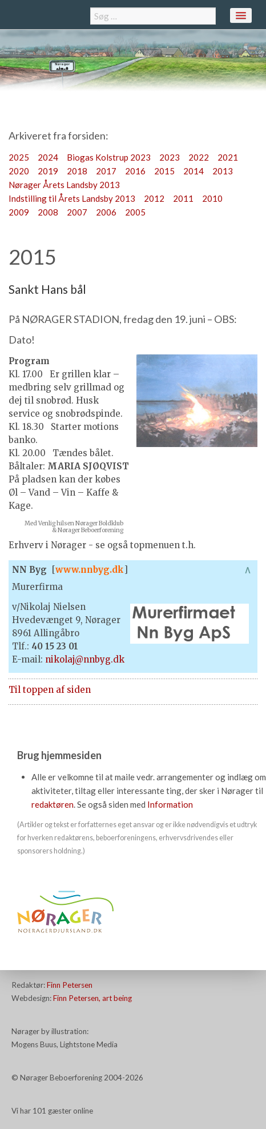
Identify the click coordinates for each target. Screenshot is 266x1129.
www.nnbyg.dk (89, 569)
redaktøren (52, 804)
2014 (193, 171)
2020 (19, 171)
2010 (212, 198)
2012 (154, 198)
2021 (227, 157)
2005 (135, 212)
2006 (106, 212)
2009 (19, 212)
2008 (48, 212)
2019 (48, 171)
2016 (135, 171)
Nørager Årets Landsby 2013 (64, 184)
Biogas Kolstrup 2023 (109, 157)
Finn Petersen (69, 985)
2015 (164, 171)
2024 (48, 157)
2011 (183, 198)
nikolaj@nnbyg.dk (84, 659)
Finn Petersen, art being (92, 998)
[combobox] (153, 16)
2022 (198, 157)
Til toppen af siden (50, 689)
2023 (169, 157)
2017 (106, 171)
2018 (77, 171)
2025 (19, 157)
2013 (222, 171)
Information (170, 804)
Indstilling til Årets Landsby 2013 (72, 198)
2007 (77, 212)
